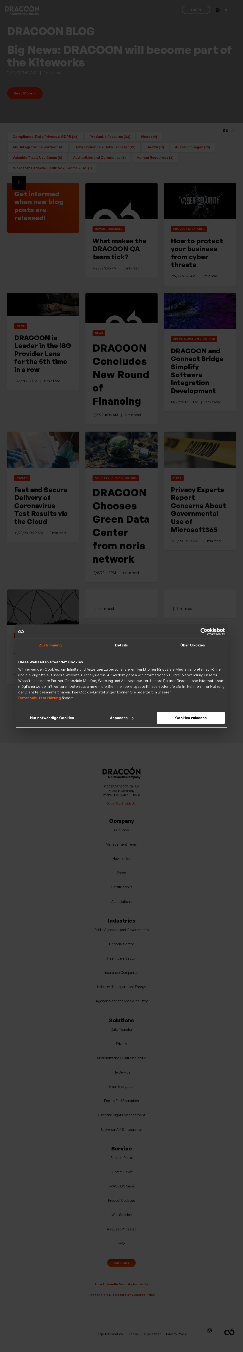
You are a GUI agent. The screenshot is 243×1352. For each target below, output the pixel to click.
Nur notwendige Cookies (52, 718)
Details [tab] (121, 645)
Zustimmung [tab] (50, 645)
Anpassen (121, 718)
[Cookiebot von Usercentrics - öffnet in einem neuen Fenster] (204, 631)
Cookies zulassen (191, 718)
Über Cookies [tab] (192, 645)
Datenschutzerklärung (39, 698)
